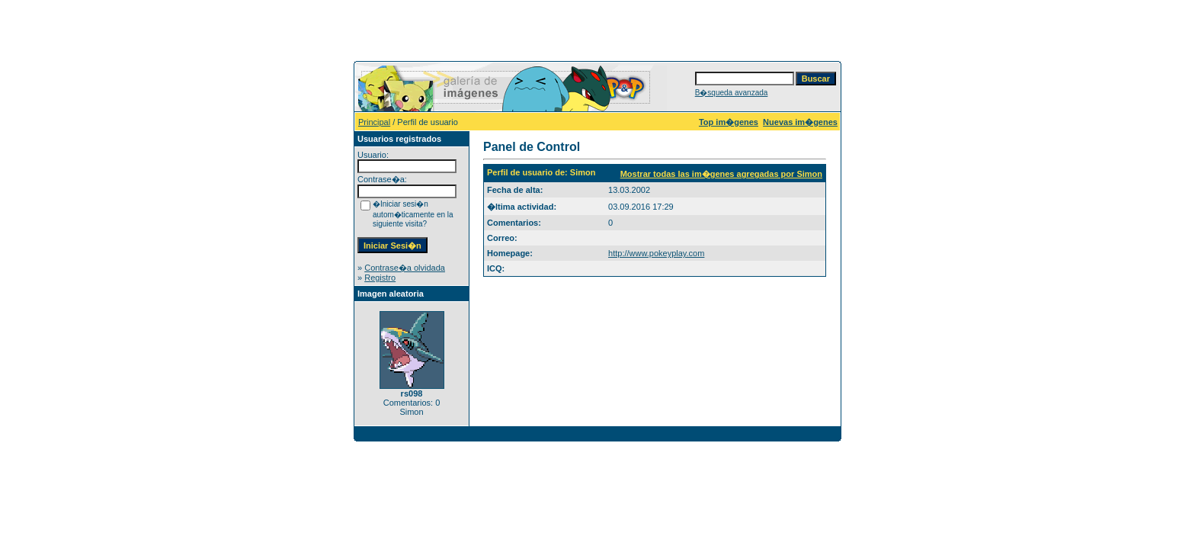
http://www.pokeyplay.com (656, 253)
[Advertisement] (597, 29)
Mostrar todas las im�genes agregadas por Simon (721, 173)
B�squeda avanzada (731, 92)
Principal (374, 122)
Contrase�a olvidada (404, 267)
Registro (380, 277)
